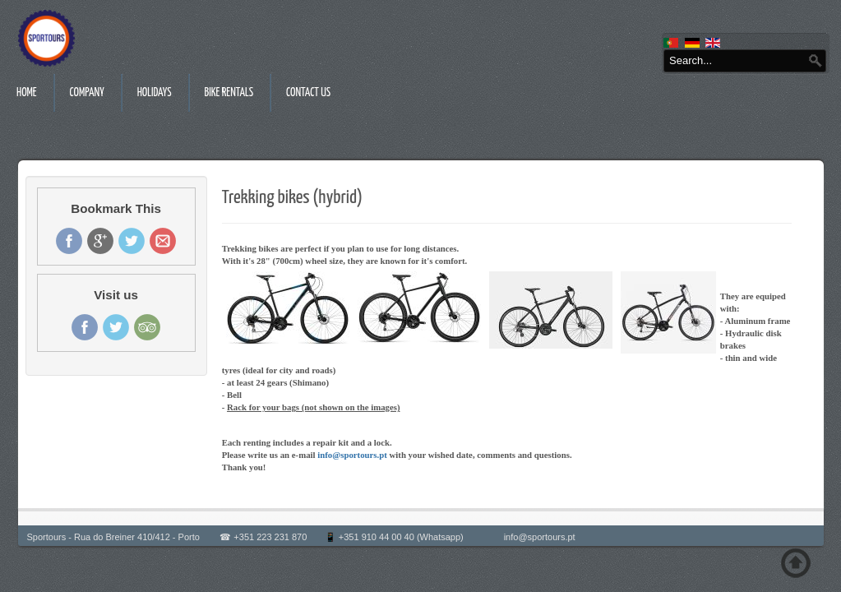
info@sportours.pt (352, 455)
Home (26, 93)
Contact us (308, 93)
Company (87, 93)
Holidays (154, 93)
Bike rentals (229, 93)
